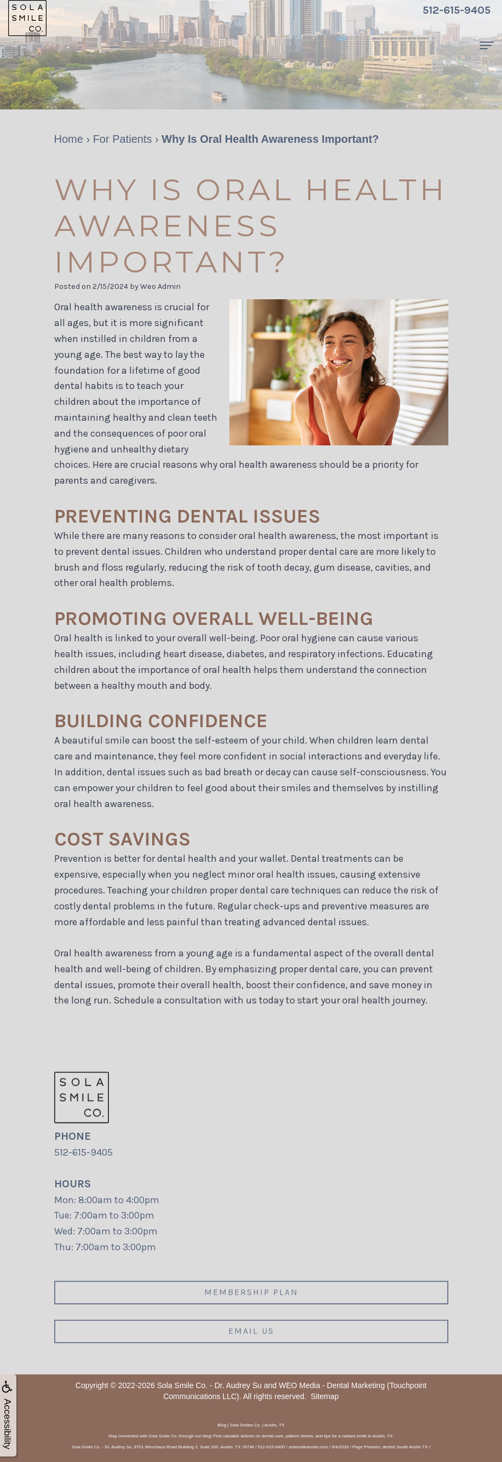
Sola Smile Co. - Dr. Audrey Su (209, 1385)
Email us (251, 1346)
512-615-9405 (83, 1152)
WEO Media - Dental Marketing (332, 1385)
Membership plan (251, 1307)
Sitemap (324, 1396)
